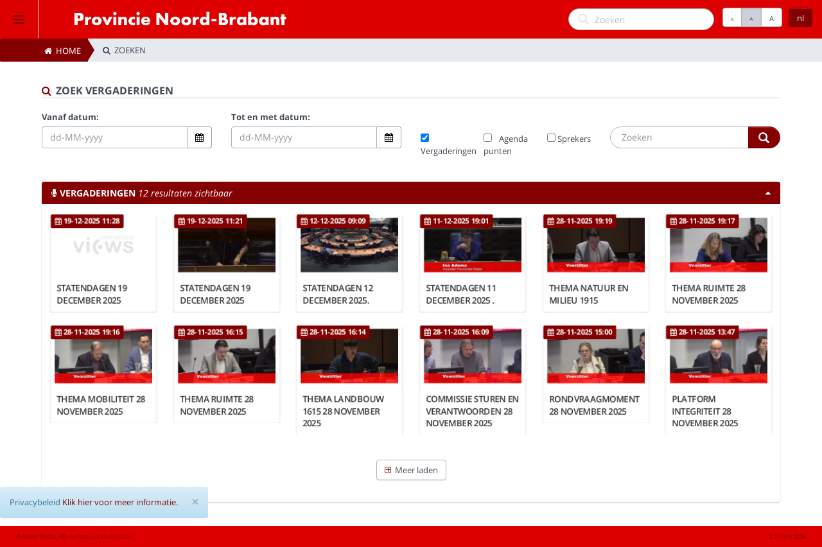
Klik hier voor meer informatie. (120, 502)
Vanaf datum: (70, 117)
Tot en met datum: (270, 117)
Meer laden (411, 470)
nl (800, 18)
